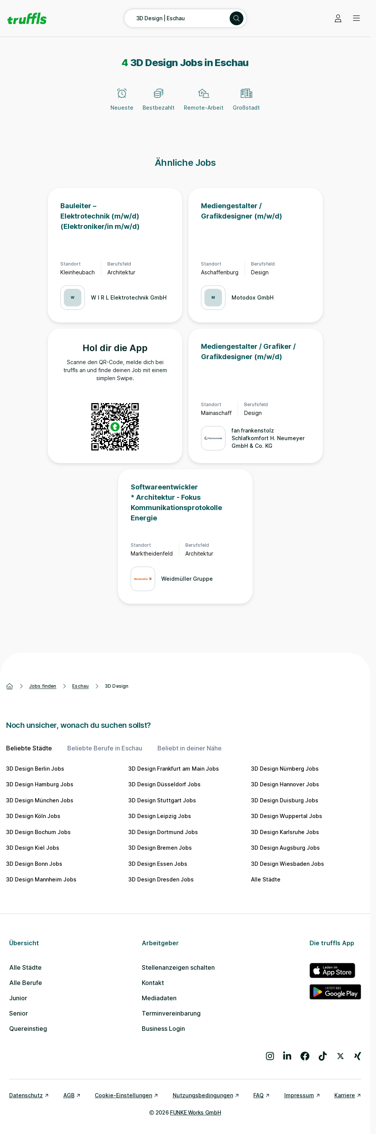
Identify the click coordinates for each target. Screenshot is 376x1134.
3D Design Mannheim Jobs (41, 879)
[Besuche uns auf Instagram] (270, 1056)
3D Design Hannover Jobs (285, 784)
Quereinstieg (28, 1028)
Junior (18, 998)
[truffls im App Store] (335, 970)
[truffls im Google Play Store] (335, 992)
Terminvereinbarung (171, 1013)
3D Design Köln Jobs (33, 816)
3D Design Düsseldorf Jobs (164, 784)
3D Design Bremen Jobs (160, 847)
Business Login (163, 1028)
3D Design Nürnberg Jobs (285, 768)
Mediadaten (159, 998)
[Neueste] (121, 104)
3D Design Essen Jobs (157, 863)
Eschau (80, 686)
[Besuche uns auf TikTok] (323, 1056)
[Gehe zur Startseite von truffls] (27, 18)
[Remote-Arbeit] (204, 104)
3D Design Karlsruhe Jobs (285, 832)
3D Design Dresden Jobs (161, 879)
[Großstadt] (246, 104)
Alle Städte (265, 879)
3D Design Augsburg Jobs (285, 847)
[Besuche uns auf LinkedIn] (287, 1056)
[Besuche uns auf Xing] (357, 1056)
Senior (18, 1013)
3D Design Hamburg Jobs (39, 784)
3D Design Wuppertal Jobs (286, 816)
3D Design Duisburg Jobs (284, 800)
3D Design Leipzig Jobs (159, 816)
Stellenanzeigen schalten (178, 967)
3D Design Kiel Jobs (32, 847)
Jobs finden (42, 686)
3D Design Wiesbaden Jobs (287, 863)
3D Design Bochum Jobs (38, 832)
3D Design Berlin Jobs (35, 768)
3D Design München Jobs (39, 800)
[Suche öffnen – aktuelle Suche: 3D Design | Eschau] (185, 18)
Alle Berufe (25, 983)
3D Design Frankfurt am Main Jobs (173, 768)
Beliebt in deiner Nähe (189, 748)
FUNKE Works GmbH (195, 1112)
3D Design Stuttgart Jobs (162, 800)
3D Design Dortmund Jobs (163, 832)
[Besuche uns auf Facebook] (305, 1056)
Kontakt (153, 983)
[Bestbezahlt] (159, 104)
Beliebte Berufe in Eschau (104, 748)
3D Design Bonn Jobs (34, 863)
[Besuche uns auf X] (340, 1056)
